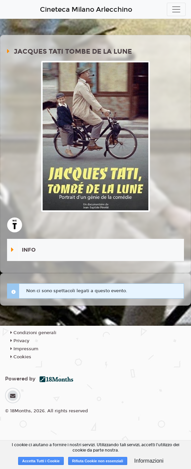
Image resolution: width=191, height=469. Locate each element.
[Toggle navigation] (176, 9)
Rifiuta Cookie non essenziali (97, 461)
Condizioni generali (33, 332)
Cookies (20, 357)
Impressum (24, 349)
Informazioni (148, 461)
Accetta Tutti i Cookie (41, 461)
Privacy (19, 341)
